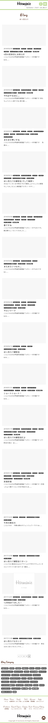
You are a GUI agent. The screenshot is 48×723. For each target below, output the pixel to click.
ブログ (30, 678)
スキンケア (15, 675)
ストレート (36, 675)
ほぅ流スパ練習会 (12, 352)
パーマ (24, 678)
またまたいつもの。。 (13, 266)
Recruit (32, 700)
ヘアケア (13, 682)
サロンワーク (10, 310)
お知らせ (25, 668)
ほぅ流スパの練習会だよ (15, 437)
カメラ (38, 668)
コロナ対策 (33, 672)
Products (6, 707)
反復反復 (8, 481)
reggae (18, 668)
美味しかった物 (6, 692)
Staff (18, 700)
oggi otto (5, 668)
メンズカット (6, 689)
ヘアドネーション (23, 682)
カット (32, 668)
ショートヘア (6, 675)
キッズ (44, 668)
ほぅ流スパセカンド (13, 641)
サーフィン (42, 672)
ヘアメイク (34, 682)
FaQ (26, 700)
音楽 (14, 692)
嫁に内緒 (24, 689)
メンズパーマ (16, 689)
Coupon (25, 707)
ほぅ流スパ (28, 685)
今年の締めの (10, 523)
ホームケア (19, 685)
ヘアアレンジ (38, 678)
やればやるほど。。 (12, 95)
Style (40, 700)
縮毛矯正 (35, 689)
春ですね (8, 225)
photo (12, 668)
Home (6, 700)
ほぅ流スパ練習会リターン (15, 561)
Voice (12, 700)
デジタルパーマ (15, 678)
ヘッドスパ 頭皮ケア (8, 685)
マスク (36, 685)
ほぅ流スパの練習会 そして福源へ (19, 181)
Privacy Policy (38, 707)
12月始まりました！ (13, 602)
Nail (30, 707)
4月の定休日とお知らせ (14, 54)
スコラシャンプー (26, 675)
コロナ (26, 672)
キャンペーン (18, 672)
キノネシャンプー (7, 672)
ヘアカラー (5, 682)
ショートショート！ (13, 393)
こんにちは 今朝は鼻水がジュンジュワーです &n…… (23, 525)
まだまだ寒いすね (12, 140)
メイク (42, 685)
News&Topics (16, 707)
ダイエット (5, 678)
